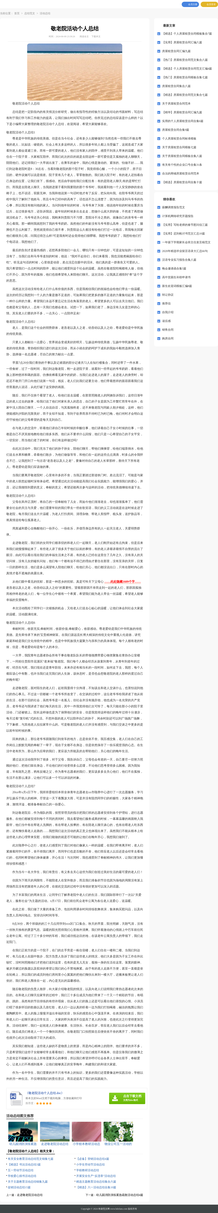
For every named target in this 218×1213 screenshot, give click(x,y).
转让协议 (168, 294)
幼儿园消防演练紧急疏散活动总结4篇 (119, 1194)
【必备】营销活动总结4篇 (92, 1158)
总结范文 (29, 13)
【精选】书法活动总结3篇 (24, 1164)
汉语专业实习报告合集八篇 (179, 259)
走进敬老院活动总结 (30, 1194)
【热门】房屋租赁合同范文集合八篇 (185, 59)
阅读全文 (84, 36)
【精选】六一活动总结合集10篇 (96, 1187)
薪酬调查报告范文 (173, 207)
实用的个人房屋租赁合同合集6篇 (183, 121)
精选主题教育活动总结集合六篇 (96, 1181)
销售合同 (168, 329)
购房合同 (168, 338)
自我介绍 (168, 312)
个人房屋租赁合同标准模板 (179, 138)
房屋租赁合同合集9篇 (175, 129)
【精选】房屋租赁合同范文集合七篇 (185, 94)
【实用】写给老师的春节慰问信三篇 (185, 224)
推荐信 (166, 303)
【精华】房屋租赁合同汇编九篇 (182, 112)
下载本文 (96, 36)
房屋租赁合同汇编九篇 (176, 51)
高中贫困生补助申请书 (176, 277)
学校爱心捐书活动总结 (22, 1175)
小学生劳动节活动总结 (90, 1164)
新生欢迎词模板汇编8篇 (177, 286)
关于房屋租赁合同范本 (176, 103)
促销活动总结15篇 (19, 1187)
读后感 (166, 320)
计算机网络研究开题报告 (177, 216)
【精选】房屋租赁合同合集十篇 (182, 182)
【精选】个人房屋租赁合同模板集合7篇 (187, 33)
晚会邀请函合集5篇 (174, 268)
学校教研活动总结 (87, 1170)
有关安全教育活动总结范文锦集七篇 (30, 1158)
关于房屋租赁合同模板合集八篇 (182, 156)
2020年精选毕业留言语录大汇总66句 (185, 251)
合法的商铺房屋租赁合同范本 (180, 173)
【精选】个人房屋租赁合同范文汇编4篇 (187, 68)
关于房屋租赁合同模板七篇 (179, 147)
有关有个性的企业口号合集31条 (182, 164)
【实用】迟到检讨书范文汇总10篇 (183, 233)
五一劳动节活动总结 (20, 1170)
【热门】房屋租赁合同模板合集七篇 (185, 77)
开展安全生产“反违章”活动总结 (96, 1175)
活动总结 (45, 13)
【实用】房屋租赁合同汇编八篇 (182, 42)
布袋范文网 (104, 1208)
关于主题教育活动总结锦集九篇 (28, 1181)
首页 (17, 13)
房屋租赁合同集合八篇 (176, 86)
